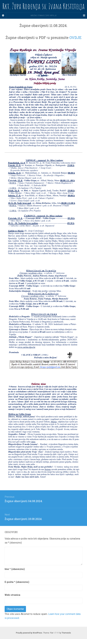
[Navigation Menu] (84, 15)
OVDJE (75, 37)
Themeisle (66, 633)
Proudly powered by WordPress (29, 633)
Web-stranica (12, 594)
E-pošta (17, 582)
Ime (15, 569)
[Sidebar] (3, 15)
